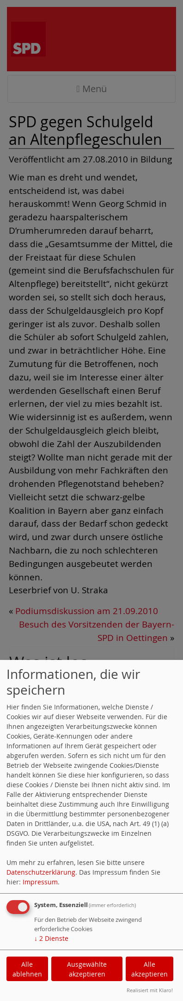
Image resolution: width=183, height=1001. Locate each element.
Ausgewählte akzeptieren (87, 969)
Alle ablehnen (27, 969)
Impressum (40, 881)
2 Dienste (51, 938)
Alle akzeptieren (149, 969)
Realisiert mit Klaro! (150, 990)
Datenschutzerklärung (40, 872)
